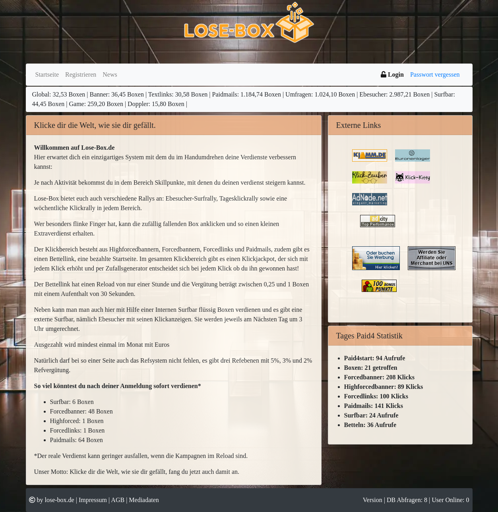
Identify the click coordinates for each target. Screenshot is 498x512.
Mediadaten (144, 500)
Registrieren (80, 74)
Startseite (47, 74)
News (110, 74)
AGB (117, 500)
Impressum (93, 500)
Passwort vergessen (435, 74)
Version (373, 500)
